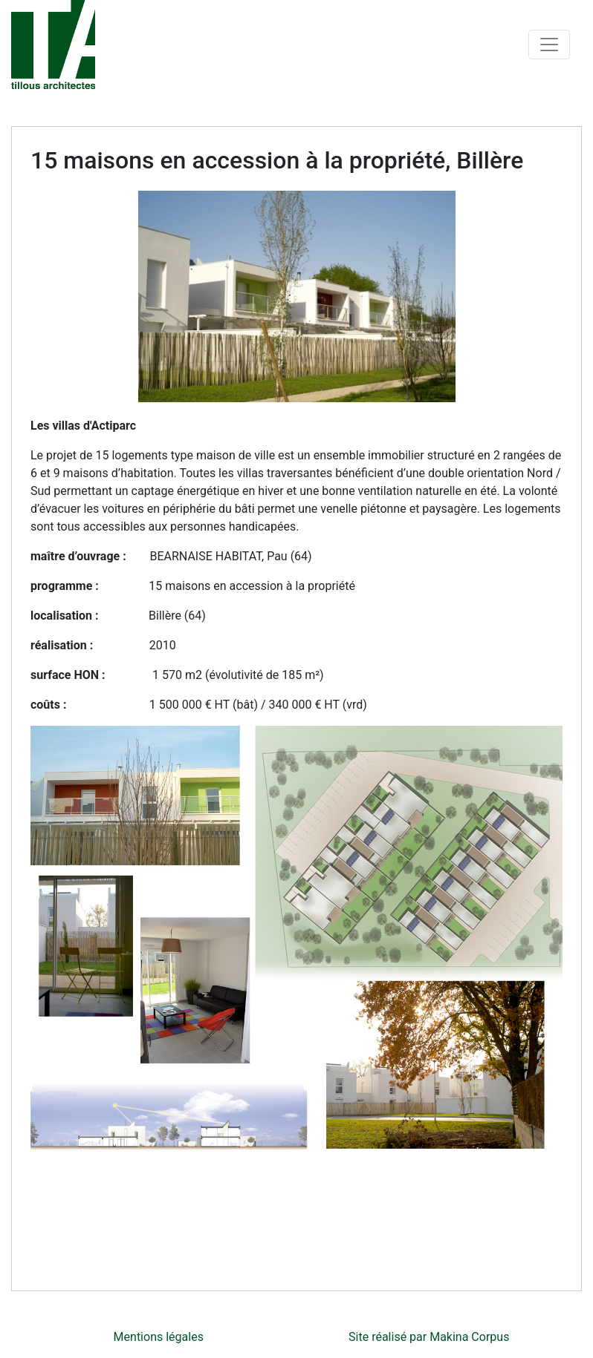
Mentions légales (159, 1337)
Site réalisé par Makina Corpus (429, 1337)
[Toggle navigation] (549, 44)
